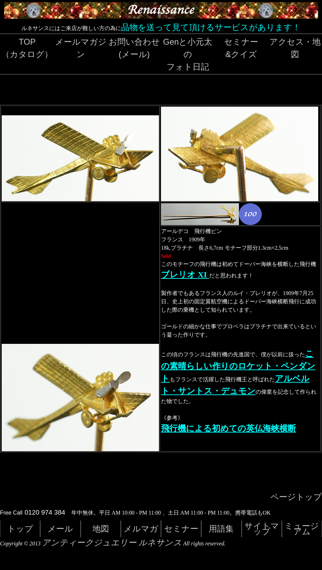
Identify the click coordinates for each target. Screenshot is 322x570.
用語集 (221, 528)
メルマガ (141, 528)
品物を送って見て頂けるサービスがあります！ (211, 27)
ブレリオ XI (185, 274)
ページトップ (296, 496)
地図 (100, 528)
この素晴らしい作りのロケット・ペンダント (238, 366)
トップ (20, 528)
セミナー (181, 528)
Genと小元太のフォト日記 (187, 54)
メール (60, 528)
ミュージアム (302, 528)
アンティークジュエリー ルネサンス (112, 542)
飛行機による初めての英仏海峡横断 (228, 428)
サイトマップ (261, 528)
